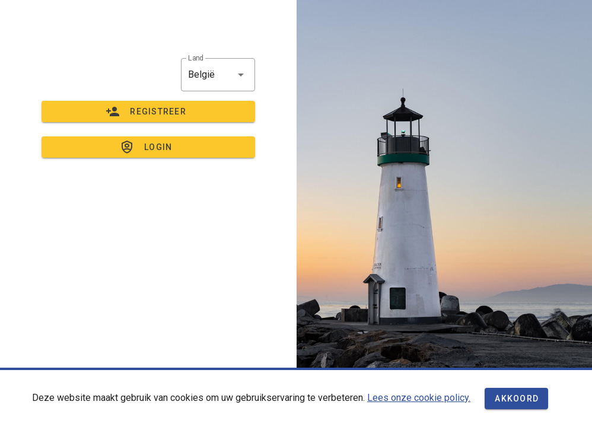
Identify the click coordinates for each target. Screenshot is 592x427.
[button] (218, 74)
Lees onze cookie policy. (418, 397)
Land (195, 58)
